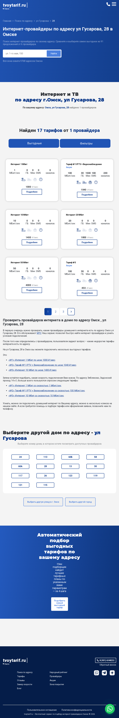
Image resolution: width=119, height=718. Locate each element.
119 (95, 475)
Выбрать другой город (80, 502)
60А (20, 466)
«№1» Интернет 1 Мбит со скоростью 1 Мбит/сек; (35, 385)
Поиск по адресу (25, 672)
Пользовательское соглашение (42, 710)
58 (95, 457)
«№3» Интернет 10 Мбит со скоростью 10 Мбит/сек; (36, 395)
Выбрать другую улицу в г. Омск (43, 502)
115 (45, 485)
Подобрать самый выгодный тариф (59, 604)
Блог (19, 688)
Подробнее (31, 192)
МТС (39, 333)
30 (95, 466)
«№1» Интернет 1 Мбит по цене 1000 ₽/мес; (32, 360)
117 (20, 475)
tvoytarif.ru (14, 5)
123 (70, 475)
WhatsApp (96, 672)
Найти (54, 53)
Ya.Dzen (112, 672)
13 (70, 466)
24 (20, 457)
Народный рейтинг (58, 672)
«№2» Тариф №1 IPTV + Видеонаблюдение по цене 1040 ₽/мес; (42, 365)
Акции (53, 680)
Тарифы (21, 676)
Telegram (104, 672)
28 (45, 466)
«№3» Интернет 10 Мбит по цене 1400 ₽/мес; (33, 370)
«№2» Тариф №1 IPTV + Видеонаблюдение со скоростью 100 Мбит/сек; (47, 390)
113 (45, 457)
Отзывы (21, 680)
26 (45, 475)
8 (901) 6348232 (107, 660)
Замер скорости (24, 684)
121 (20, 485)
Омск (6, 9)
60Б (70, 457)
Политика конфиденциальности (77, 710)
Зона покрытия (57, 684)
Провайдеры (56, 676)
